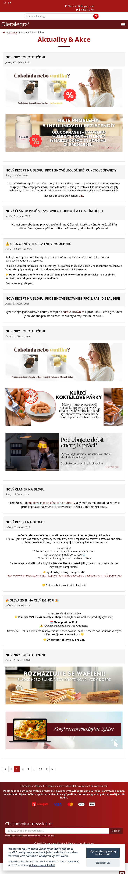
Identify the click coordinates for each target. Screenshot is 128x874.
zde (81, 192)
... (34, 765)
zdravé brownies (73, 308)
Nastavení (73, 861)
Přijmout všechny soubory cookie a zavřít (103, 852)
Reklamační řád (99, 782)
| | (116, 6)
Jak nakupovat (80, 782)
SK (9, 2)
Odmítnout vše (103, 863)
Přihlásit (102, 2)
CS (4, 2)
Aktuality (12, 29)
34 (40, 765)
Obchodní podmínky (31, 782)
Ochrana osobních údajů (58, 782)
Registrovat (117, 2)
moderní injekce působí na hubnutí (51, 499)
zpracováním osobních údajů (41, 832)
